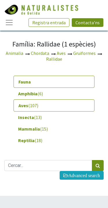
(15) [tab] (33, 129)
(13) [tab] (30, 117)
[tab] (54, 82)
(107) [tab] (28, 105)
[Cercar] (98, 165)
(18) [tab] (30, 140)
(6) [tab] (30, 93)
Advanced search (84, 175)
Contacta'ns (87, 22)
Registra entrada (49, 22)
